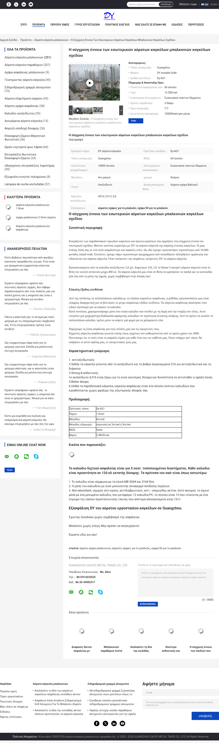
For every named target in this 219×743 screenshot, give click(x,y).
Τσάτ (133, 120)
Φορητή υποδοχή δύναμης (22, 128)
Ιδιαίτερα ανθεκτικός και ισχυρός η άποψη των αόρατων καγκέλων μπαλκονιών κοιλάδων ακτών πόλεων (171, 649)
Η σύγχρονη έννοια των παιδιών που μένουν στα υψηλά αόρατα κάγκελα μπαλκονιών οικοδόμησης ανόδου (201, 649)
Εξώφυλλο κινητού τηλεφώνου (25, 176)
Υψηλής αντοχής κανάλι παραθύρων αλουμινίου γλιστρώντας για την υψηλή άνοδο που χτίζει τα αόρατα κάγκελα (112, 713)
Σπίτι (24, 24)
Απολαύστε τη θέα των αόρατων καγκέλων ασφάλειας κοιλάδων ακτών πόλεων (57, 693)
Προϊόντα (38, 24)
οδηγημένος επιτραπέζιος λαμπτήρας (30, 165)
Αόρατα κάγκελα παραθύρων (24, 65)
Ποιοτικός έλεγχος (117, 24)
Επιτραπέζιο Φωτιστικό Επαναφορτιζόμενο (20, 156)
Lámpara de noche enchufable (24, 184)
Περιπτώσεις (196, 24)
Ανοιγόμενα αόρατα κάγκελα (23, 121)
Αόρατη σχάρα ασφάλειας (22, 106)
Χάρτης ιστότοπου (11, 716)
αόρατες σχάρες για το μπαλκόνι (131, 548)
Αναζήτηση (166, 4)
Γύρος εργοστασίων (87, 24)
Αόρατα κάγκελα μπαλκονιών (51, 40)
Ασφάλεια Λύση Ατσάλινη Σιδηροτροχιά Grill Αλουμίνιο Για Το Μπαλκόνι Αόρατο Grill (58, 703)
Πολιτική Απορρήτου (25, 736)
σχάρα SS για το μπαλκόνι (166, 548)
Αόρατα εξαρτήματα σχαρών (23, 98)
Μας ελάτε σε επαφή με (150, 24)
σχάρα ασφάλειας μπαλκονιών (25, 72)
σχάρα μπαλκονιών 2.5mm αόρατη (36, 217)
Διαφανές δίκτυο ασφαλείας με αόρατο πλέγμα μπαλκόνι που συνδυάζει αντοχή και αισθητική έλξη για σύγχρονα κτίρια (81, 649)
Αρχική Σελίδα (8, 40)
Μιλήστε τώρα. (188, 4)
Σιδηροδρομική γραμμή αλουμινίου (28, 87)
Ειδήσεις (177, 24)
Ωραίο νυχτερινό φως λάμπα (23, 147)
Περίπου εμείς (60, 24)
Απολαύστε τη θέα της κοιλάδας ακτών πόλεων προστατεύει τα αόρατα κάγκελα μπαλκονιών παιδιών (141, 649)
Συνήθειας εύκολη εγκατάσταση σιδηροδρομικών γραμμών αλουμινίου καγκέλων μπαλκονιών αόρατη (111, 703)
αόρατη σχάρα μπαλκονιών (95, 548)
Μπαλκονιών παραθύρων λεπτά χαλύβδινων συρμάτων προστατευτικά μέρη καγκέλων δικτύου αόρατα (111, 649)
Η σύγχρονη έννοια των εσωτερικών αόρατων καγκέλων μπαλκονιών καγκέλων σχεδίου (95, 122)
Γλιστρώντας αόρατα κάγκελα (25, 80)
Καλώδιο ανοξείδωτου (19, 113)
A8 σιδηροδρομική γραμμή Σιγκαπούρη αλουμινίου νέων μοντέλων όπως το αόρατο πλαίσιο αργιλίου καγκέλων (112, 693)
